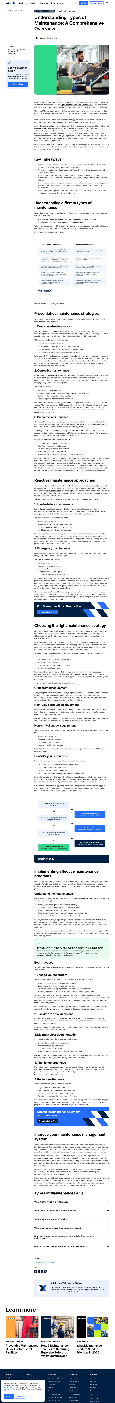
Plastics (50, 1387)
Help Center (73, 1378)
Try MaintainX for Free (48, 612)
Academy (72, 1384)
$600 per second (77, 674)
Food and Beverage (54, 1394)
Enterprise (44, 3)
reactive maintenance (95, 486)
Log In (76, 3)
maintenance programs (51, 967)
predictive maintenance (76, 431)
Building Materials (54, 1381)
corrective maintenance (48, 375)
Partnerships (94, 1384)
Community (72, 1387)
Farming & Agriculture (55, 1397)
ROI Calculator (74, 1391)
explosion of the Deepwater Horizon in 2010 (77, 105)
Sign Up (83, 3)
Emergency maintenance (43, 556)
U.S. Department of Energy (57, 431)
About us (93, 1378)
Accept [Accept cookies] (9, 1396)
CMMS (8, 1378)
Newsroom (93, 1391)
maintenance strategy (56, 631)
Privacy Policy (94, 1401)
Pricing (52, 3)
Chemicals (51, 1384)
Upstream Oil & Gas (54, 1400)
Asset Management (33, 1378)
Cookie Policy (8, 1387)
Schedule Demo (96, 3)
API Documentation (75, 1394)
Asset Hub (72, 1397)
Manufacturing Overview (56, 1378)
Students (93, 1387)
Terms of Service (95, 1398)
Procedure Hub (74, 1400)
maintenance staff (50, 569)
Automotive (51, 1391)
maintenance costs (54, 491)
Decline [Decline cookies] (20, 1396)
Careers (93, 1381)
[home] (10, 3)
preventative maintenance (46, 128)
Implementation (74, 1381)
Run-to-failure (39, 509)
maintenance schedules (87, 898)
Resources (13, 10)
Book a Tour (18, 84)
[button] (23, 3)
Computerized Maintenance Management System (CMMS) (56, 1158)
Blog (21, 10)
